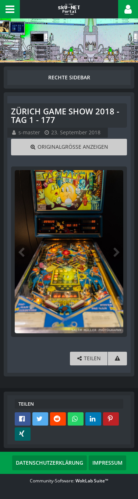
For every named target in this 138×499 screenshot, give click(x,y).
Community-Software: (69, 481)
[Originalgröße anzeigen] (69, 147)
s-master (29, 132)
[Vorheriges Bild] (22, 251)
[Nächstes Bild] (116, 251)
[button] (10, 9)
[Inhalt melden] (117, 358)
